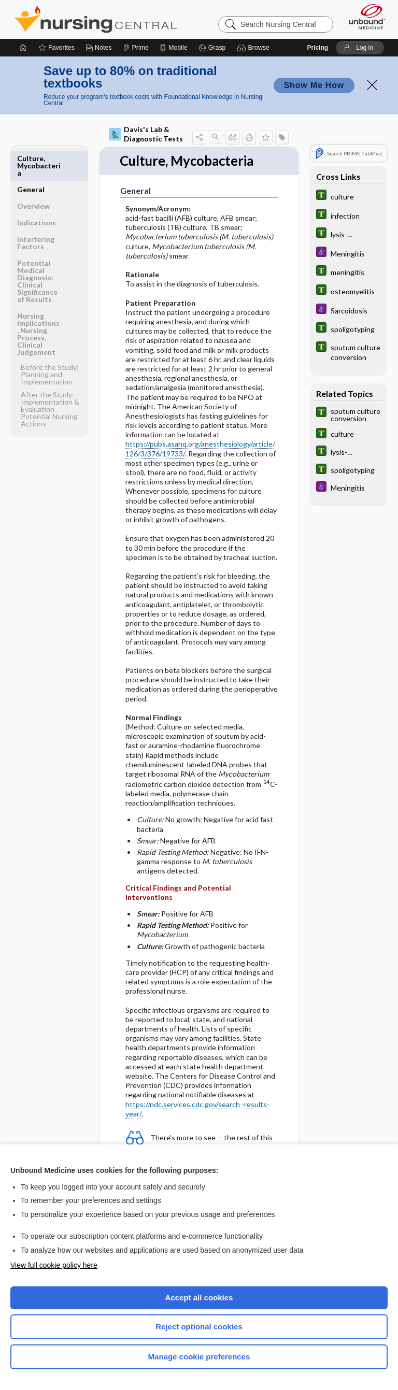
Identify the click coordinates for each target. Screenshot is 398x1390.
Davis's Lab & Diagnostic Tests (146, 134)
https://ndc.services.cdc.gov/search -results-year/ (197, 1109)
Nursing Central (95, 19)
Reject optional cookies (199, 1326)
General (31, 158)
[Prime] (136, 47)
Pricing (317, 47)
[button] (255, 47)
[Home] (23, 47)
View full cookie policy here (53, 1265)
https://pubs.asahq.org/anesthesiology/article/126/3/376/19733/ (200, 449)
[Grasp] (212, 47)
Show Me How (314, 85)
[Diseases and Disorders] (348, 253)
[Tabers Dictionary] (348, 196)
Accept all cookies (199, 1297)
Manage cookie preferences (199, 1356)
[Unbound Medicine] (364, 17)
